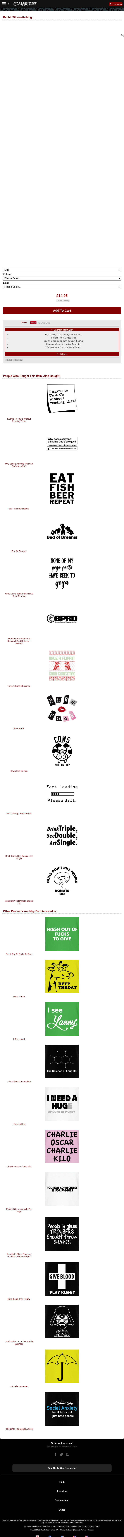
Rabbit (9, 360)
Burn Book (19, 728)
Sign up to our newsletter (62, 1468)
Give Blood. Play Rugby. (19, 1299)
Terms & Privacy (80, 1530)
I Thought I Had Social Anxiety (19, 1429)
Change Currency (63, 300)
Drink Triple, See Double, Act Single (19, 857)
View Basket (117, 4)
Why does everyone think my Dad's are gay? (19, 465)
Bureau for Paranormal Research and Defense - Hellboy (19, 641)
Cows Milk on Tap (19, 771)
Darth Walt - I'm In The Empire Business (19, 1342)
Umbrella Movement (18, 1386)
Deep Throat (19, 996)
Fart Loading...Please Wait (19, 813)
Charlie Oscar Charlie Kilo (19, 1166)
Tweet (24, 322)
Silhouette (18, 360)
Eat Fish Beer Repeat (19, 508)
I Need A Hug (19, 1124)
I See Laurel (19, 1039)
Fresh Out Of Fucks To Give (19, 954)
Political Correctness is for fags (19, 1210)
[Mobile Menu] (3, 4)
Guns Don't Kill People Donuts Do (19, 902)
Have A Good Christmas (19, 686)
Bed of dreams (19, 551)
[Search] (10, 3)
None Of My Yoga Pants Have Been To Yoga (19, 594)
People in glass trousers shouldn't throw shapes (19, 1255)
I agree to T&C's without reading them (19, 420)
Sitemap (91, 1530)
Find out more (93, 1526)
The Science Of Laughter (19, 1081)
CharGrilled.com (66, 1530)
